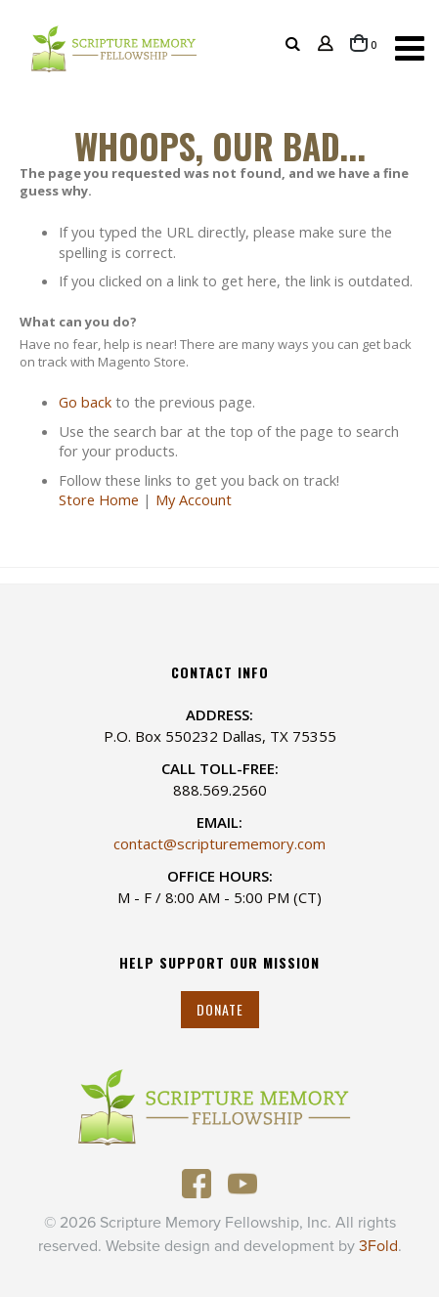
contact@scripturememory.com (219, 843)
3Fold (378, 1246)
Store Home (99, 499)
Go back (85, 401)
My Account (193, 499)
